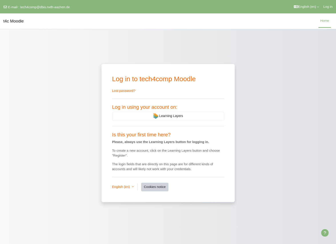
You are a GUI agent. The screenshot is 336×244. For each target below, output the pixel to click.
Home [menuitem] (324, 20)
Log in (327, 6)
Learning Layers (168, 116)
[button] (306, 6)
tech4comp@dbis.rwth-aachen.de (45, 7)
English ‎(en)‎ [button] (121, 187)
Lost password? (123, 91)
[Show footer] (325, 233)
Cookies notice (155, 187)
